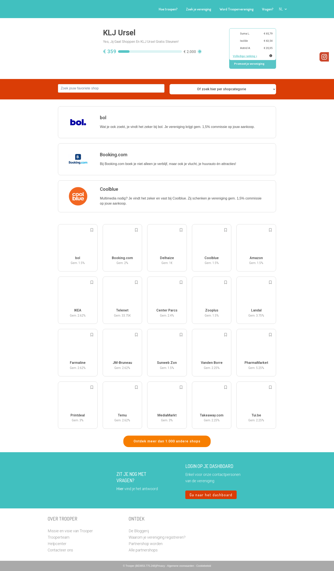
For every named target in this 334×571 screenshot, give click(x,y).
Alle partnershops (143, 550)
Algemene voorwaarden (181, 565)
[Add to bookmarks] (92, 230)
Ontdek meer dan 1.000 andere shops (167, 441)
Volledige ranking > (245, 56)
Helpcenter (57, 543)
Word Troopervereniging (236, 9)
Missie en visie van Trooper (70, 531)
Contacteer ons (60, 550)
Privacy (161, 565)
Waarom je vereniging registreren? (157, 537)
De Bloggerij (139, 531)
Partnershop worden (146, 543)
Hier (120, 488)
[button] (283, 9)
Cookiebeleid (203, 565)
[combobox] (111, 88)
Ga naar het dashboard (211, 494)
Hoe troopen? (168, 9)
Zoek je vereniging (198, 9)
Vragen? (267, 9)
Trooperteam (58, 537)
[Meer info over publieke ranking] (270, 55)
